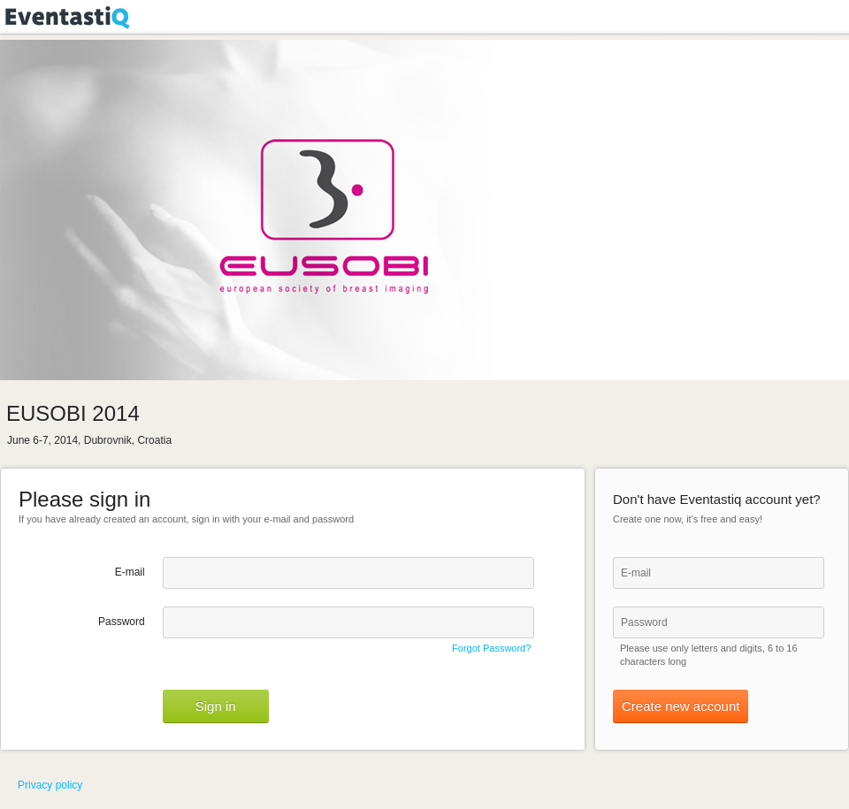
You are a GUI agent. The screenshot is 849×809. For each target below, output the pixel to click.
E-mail (130, 572)
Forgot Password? (491, 648)
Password (121, 621)
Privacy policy (50, 785)
